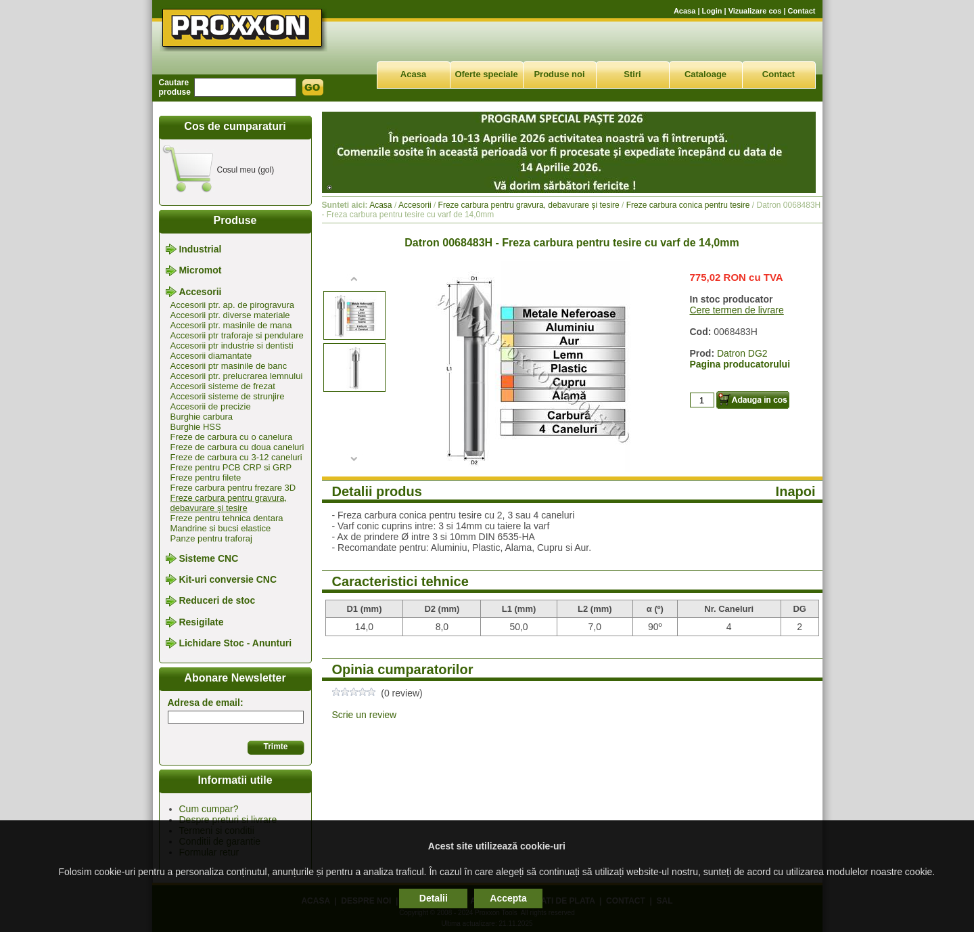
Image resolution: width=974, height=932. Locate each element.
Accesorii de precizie (210, 406)
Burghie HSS (195, 427)
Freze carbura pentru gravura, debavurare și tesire (228, 503)
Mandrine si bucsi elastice (220, 528)
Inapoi (796, 491)
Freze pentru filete (205, 477)
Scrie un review (364, 714)
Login (712, 11)
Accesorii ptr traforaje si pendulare (237, 335)
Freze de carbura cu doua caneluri (237, 447)
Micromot (200, 270)
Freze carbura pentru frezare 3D (233, 488)
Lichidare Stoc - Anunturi (235, 643)
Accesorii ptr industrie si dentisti (232, 345)
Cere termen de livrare (737, 310)
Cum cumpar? (209, 808)
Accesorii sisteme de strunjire (227, 396)
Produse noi (559, 74)
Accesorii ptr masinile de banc (228, 366)
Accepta (508, 898)
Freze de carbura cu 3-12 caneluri (236, 457)
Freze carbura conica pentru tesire (688, 205)
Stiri (632, 74)
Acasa (684, 11)
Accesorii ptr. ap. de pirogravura (232, 305)
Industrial (200, 249)
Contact (802, 11)
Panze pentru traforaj (211, 538)
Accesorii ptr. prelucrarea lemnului (236, 376)
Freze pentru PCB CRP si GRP (231, 467)
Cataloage (705, 74)
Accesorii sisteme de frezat (222, 386)
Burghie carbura (201, 417)
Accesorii (200, 291)
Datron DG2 (742, 353)
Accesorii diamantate (211, 356)
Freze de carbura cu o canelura (231, 437)
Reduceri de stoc (217, 601)
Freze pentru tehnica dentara (226, 518)
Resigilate (201, 622)
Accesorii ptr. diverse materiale (230, 315)
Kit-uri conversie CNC (228, 579)
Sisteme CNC (208, 558)
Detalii (433, 898)
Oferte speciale (486, 74)
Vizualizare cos (755, 11)
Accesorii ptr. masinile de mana (231, 325)
